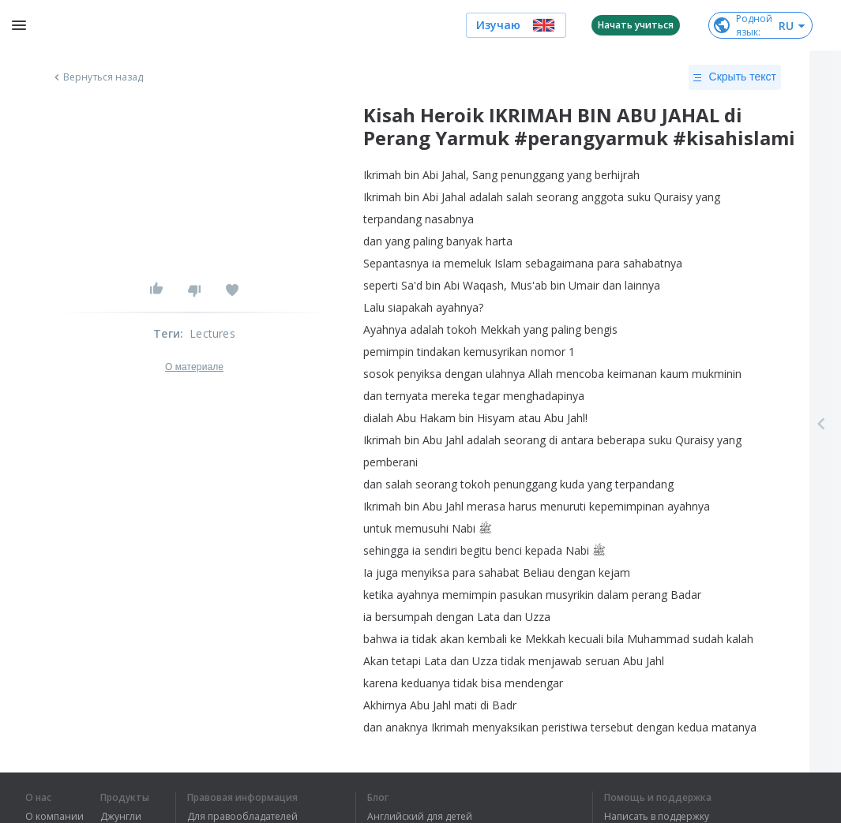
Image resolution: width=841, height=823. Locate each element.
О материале (194, 366)
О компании (54, 816)
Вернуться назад (97, 77)
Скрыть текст (734, 77)
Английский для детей (419, 816)
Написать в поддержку (656, 816)
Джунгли (120, 816)
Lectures (212, 333)
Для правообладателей (242, 816)
